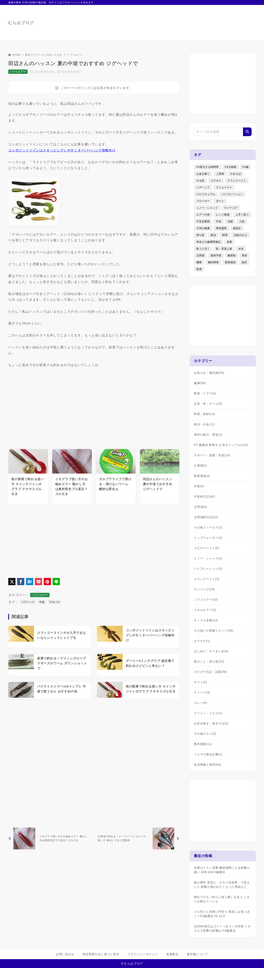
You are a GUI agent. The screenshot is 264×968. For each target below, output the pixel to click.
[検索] (247, 131)
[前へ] (50, 838)
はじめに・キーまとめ (211, 651)
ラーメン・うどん (208, 713)
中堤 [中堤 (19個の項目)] (218, 221)
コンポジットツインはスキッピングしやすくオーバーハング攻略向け (62, 150)
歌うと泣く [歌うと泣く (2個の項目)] (203, 248)
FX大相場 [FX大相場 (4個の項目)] (230, 167)
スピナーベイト (206, 548)
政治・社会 (204, 424)
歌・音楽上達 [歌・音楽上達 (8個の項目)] (224, 248)
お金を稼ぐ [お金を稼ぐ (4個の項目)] (203, 173)
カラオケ (202, 641)
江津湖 (200, 465)
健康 (200, 383)
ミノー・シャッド (208, 558)
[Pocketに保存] (38, 581)
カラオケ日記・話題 (210, 671)
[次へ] (137, 838)
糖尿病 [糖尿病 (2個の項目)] (231, 255)
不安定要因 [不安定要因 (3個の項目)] (203, 221)
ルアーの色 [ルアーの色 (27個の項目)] (203, 214)
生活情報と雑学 (207, 764)
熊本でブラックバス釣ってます (43, 54)
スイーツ (202, 692)
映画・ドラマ (205, 393)
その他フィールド (208, 527)
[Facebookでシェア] (20, 581)
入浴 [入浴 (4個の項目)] (241, 221)
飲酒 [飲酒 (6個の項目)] (199, 269)
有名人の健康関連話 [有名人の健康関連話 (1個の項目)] (208, 241)
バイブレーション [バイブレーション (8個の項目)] (232, 194)
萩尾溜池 (202, 476)
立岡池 (200, 506)
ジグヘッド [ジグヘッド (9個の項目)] (203, 187)
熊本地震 (203, 744)
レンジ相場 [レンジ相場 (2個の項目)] (222, 214)
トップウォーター (208, 537)
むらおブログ (21, 23)
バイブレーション (208, 568)
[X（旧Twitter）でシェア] (11, 581)
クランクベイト (206, 579)
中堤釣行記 (204, 496)
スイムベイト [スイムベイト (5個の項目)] (224, 187)
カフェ (200, 682)
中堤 (42, 602)
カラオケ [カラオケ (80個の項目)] (216, 180)
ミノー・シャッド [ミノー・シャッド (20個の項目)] (207, 207)
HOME (14, 54)
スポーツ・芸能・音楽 (212, 455)
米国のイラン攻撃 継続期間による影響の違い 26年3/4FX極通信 (222, 870)
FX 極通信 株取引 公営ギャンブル (221, 445)
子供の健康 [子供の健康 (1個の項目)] (203, 228)
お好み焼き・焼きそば (211, 723)
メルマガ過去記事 (208, 754)
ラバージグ (204, 589)
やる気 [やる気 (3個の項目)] (200, 180)
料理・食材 (204, 414)
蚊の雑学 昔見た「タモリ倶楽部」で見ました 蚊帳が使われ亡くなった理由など (222, 884)
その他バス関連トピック (213, 630)
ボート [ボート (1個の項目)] (220, 201)
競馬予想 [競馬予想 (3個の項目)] (216, 255)
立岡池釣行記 (206, 517)
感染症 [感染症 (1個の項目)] (237, 228)
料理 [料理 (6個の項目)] (224, 235)
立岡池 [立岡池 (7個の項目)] (200, 255)
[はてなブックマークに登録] (29, 581)
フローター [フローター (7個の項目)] (203, 201)
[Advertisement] (93, 540)
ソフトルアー (75, 54)
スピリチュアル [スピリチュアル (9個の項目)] (205, 194)
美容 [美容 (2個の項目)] (244, 255)
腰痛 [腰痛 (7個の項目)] (199, 262)
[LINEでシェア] (56, 581)
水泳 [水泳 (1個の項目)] (241, 248)
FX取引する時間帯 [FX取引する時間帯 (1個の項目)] (207, 167)
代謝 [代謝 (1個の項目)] (230, 221)
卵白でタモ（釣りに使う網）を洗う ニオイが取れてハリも (222, 899)
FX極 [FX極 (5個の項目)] (245, 167)
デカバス (54, 602)
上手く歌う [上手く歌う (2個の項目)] (242, 214)
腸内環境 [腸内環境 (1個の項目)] (213, 262)
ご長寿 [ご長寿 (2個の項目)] (220, 173)
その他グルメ (205, 733)
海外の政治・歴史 (208, 434)
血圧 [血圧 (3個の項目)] (244, 262)
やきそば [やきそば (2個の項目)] (235, 173)
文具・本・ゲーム (208, 403)
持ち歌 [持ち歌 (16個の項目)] (200, 235)
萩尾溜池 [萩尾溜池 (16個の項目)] (230, 262)
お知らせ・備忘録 (209, 372)
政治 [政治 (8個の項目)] (213, 235)
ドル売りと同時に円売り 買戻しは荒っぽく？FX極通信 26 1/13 (222, 914)
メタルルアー (205, 610)
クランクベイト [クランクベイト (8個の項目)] (236, 180)
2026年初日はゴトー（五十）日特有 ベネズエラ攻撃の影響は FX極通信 (222, 928)
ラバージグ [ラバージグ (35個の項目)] (230, 207)
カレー (200, 702)
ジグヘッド (28, 602)
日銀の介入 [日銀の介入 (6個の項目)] (240, 235)
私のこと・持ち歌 (209, 661)
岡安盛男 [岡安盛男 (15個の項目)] (221, 228)
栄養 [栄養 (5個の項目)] (229, 241)
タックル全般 (206, 620)
